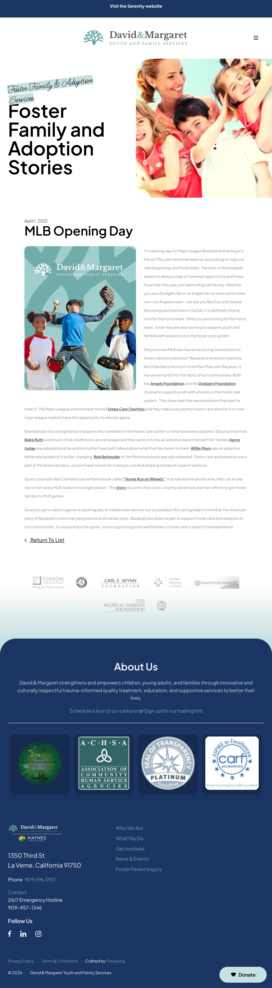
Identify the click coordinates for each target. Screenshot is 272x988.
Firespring (115, 962)
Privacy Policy (21, 962)
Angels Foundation (167, 383)
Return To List (46, 540)
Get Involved (130, 850)
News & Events (132, 860)
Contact (17, 894)
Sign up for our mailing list (172, 712)
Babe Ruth (33, 439)
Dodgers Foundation (217, 383)
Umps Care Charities (126, 409)
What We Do (129, 840)
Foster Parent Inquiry (139, 870)
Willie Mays (201, 448)
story (121, 487)
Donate (243, 975)
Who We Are (129, 829)
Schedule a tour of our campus (104, 712)
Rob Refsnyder (107, 456)
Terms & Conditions (59, 962)
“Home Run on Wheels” (144, 479)
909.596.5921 (40, 881)
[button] (256, 38)
